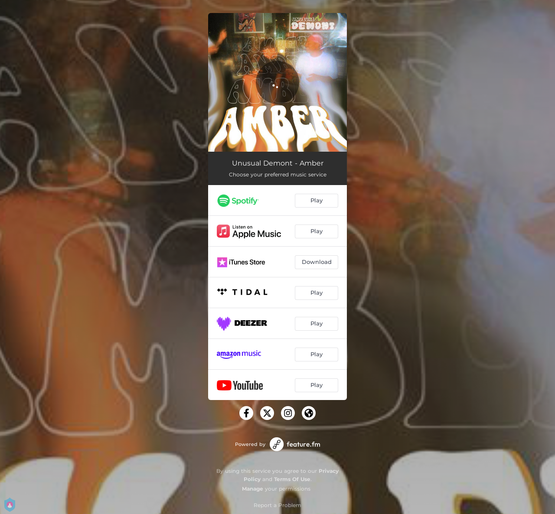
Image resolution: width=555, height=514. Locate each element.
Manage (252, 488)
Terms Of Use (292, 479)
